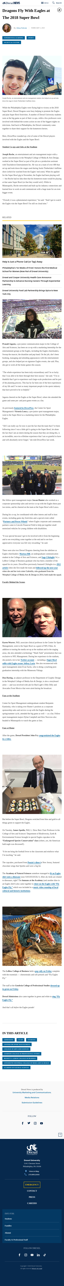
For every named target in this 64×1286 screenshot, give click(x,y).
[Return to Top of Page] (60, 1135)
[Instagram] (35, 1123)
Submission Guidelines (32, 1102)
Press (32, 1197)
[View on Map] (32, 1171)
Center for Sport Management (17, 1044)
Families (8, 1226)
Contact (32, 1191)
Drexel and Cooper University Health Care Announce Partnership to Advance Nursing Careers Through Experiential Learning (31, 281)
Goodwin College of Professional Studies (22, 1054)
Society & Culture (11, 42)
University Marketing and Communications (32, 1092)
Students (31, 1040)
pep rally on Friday (43, 971)
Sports (31, 38)
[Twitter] (29, 1123)
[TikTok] (44, 1255)
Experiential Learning (13, 38)
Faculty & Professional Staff (16, 1240)
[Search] (56, 3)
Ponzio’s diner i (34, 862)
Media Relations (32, 1097)
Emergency (32, 1185)
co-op (20, 1040)
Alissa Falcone (21, 28)
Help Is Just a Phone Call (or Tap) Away (22, 261)
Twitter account (27, 660)
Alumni (8, 1233)
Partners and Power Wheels (15, 521)
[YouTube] (41, 1123)
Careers (32, 1203)
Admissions (8, 1040)
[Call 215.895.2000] (32, 1174)
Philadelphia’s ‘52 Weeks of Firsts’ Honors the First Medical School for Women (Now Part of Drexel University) (29, 270)
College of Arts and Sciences (16, 1049)
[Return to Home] (11, 3)
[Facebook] (22, 1123)
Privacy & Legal (37, 1268)
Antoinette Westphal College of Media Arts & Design (26, 1063)
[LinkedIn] (38, 1255)
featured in (24, 408)
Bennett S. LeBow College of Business (20, 1058)
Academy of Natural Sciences (16, 1067)
